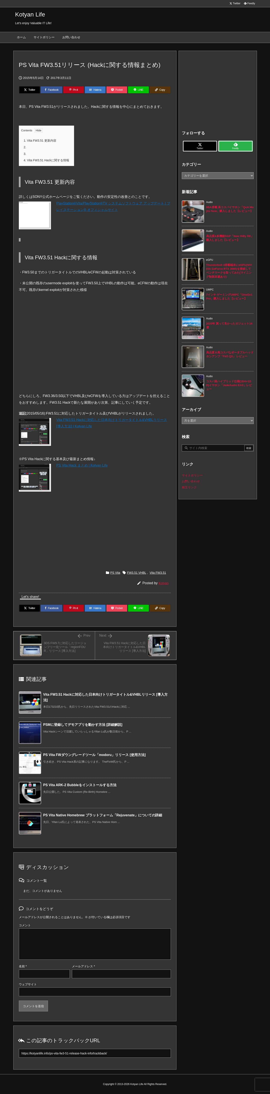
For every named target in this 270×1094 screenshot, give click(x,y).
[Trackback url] (95, 1053)
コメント (25, 925)
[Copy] (160, 89)
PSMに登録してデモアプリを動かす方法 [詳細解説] (82, 724)
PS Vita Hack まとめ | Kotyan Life (82, 465)
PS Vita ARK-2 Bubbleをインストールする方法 (79, 785)
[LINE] (138, 89)
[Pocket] (116, 89)
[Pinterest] (73, 89)
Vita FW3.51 (158, 572)
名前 (23, 966)
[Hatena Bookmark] (95, 89)
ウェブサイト (28, 984)
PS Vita (115, 572)
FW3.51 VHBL (136, 572)
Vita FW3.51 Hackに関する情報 (46, 160)
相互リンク (189, 487)
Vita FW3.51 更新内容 (40, 140)
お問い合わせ (191, 481)
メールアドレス (83, 966)
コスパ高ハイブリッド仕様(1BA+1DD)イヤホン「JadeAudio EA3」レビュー (229, 385)
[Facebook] (51, 89)
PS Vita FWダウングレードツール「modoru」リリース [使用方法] (94, 755)
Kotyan (164, 583)
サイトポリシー (192, 475)
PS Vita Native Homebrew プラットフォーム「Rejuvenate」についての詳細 (102, 815)
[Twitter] (29, 89)
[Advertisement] (95, 527)
